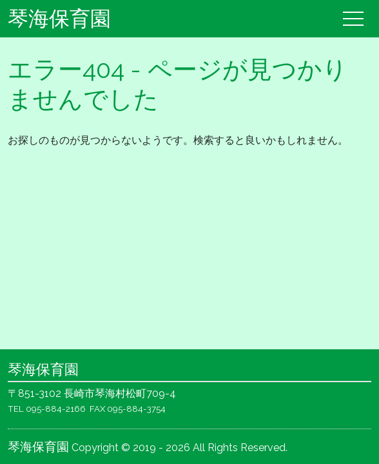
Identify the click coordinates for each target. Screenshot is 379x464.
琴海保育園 (59, 18)
